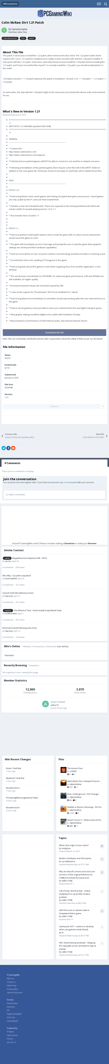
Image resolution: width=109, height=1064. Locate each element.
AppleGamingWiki (14, 1014)
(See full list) (62, 646)
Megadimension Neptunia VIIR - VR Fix (29, 558)
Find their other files (17, 32)
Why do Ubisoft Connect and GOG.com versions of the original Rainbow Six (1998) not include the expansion (77, 874)
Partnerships (12, 1003)
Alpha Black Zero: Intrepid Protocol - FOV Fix (83, 781)
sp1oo (8, 561)
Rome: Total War (13, 768)
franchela (9, 655)
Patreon (92, 543)
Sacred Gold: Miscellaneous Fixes (18, 593)
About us (10, 978)
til (62, 932)
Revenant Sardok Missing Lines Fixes (19, 627)
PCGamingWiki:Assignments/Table (22, 797)
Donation (69, 543)
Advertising (11, 985)
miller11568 (67, 880)
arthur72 (55, 705)
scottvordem (11, 613)
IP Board (10, 1031)
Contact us (11, 982)
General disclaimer (15, 992)
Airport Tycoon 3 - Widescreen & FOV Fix (84, 820)
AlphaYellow (75, 784)
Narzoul (9, 596)
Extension (11, 1007)
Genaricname (19, 29)
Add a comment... (16, 494)
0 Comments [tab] (12, 463)
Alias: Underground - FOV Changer (83, 794)
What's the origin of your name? (74, 845)
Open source (12, 1035)
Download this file (54, 332)
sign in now (64, 482)
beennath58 (11, 578)
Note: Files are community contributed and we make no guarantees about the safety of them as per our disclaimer (53, 338)
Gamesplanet (12, 1021)
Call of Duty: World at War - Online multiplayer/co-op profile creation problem (74, 893)
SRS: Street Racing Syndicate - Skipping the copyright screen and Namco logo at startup (77, 945)
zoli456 (73, 771)
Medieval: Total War (15, 778)
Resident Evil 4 (12, 787)
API (8, 1010)
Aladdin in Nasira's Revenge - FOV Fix (84, 807)
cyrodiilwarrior (68, 861)
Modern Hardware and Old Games (75, 858)
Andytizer (66, 848)
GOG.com (11, 1017)
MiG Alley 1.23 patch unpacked (16, 575)
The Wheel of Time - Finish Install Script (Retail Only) (37, 610)
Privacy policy (12, 989)
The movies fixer (75, 768)
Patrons (10, 1038)
